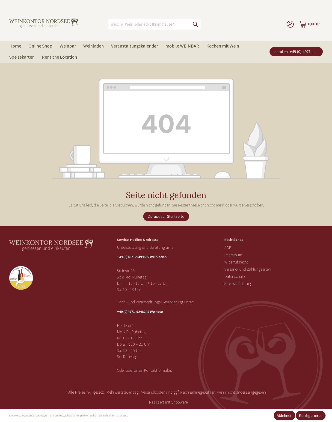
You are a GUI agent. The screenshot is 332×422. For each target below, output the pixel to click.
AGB (227, 247)
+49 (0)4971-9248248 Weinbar (140, 311)
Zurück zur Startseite (166, 216)
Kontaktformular (157, 370)
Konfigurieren (311, 415)
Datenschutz (234, 276)
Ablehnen (284, 415)
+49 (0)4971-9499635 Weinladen (142, 256)
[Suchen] (195, 24)
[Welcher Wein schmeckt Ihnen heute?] (149, 24)
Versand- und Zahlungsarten (247, 269)
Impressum (233, 254)
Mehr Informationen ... (115, 415)
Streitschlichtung (238, 283)
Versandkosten (153, 392)
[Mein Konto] (290, 24)
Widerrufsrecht (236, 262)
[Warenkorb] (309, 24)
